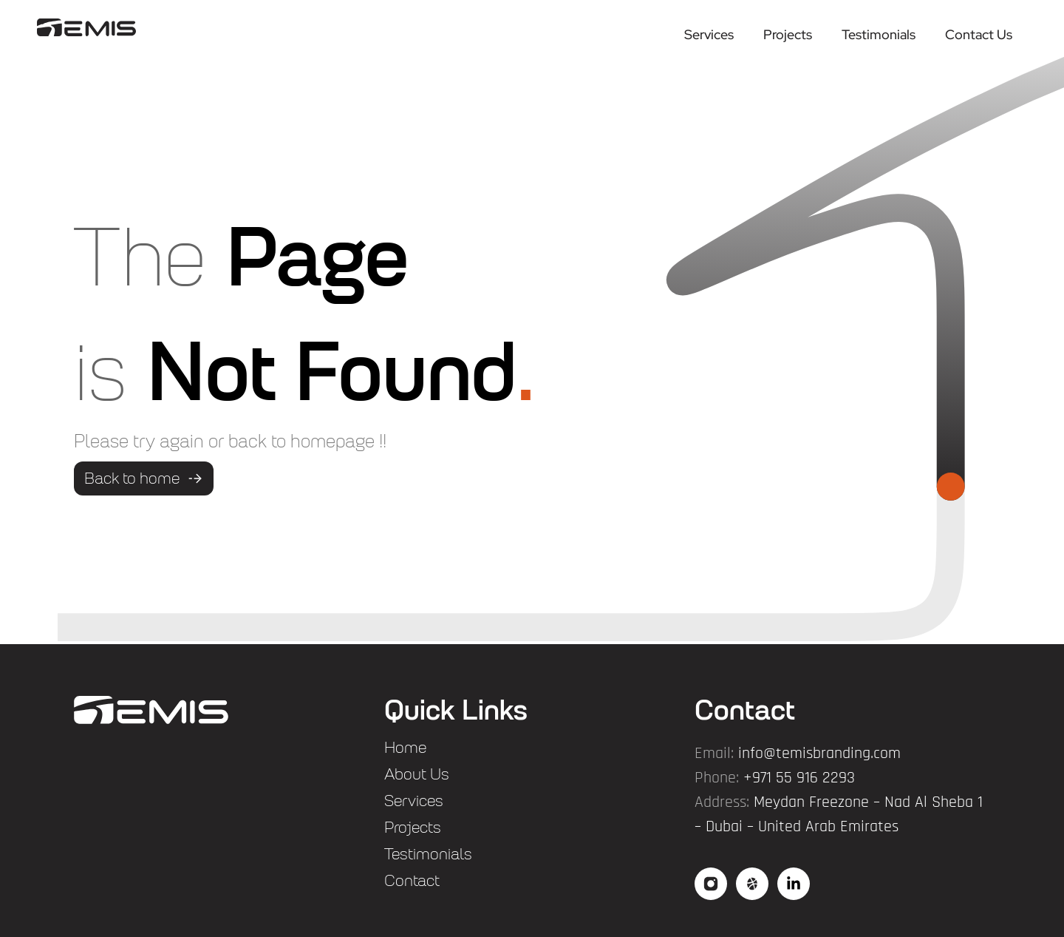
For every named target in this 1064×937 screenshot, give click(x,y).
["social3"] (793, 883)
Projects (787, 34)
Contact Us (978, 34)
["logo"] (86, 27)
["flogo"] (151, 710)
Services (709, 34)
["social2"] (752, 883)
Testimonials (878, 34)
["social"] (711, 883)
